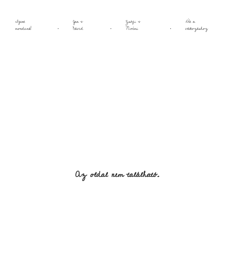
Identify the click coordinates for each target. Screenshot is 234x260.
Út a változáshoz (196, 25)
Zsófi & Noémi (133, 25)
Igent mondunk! (23, 25)
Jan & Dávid (78, 25)
